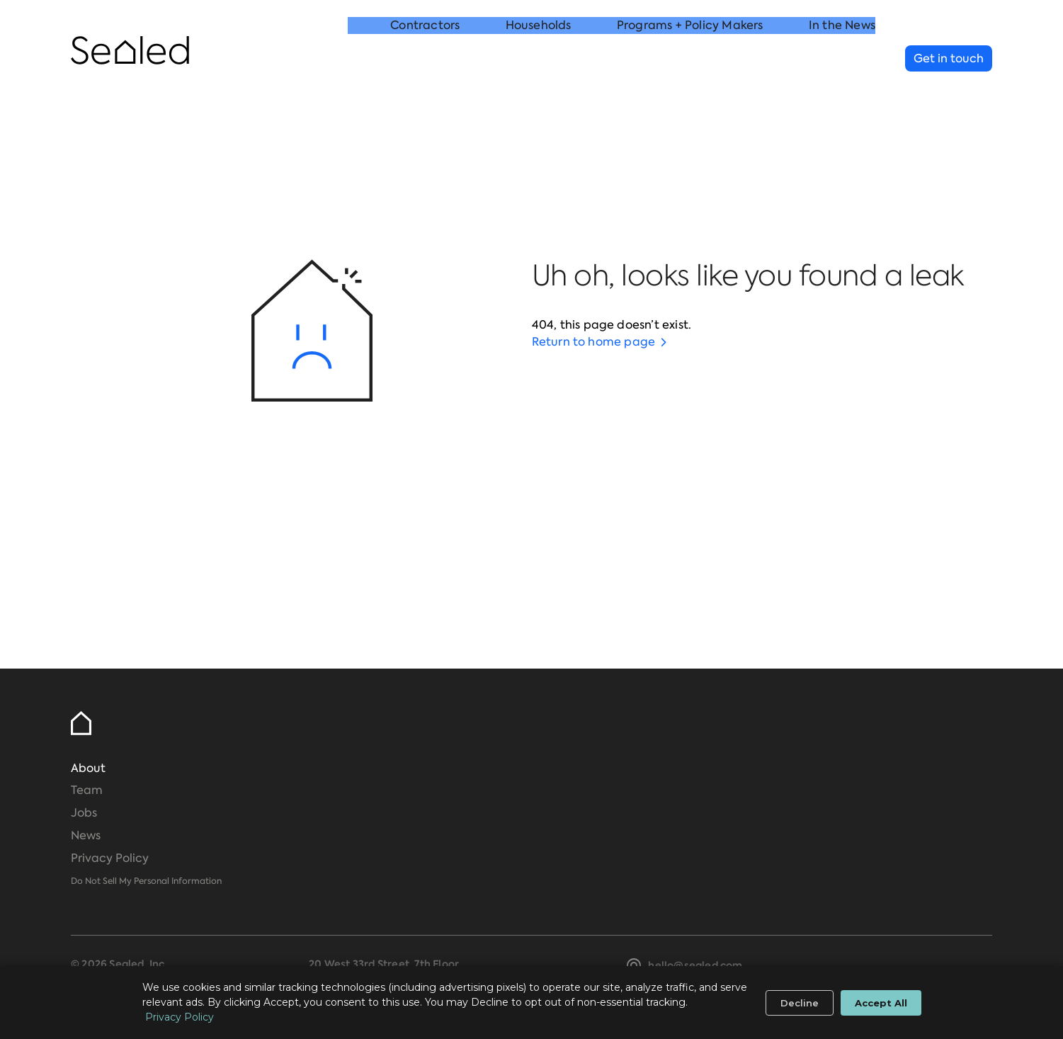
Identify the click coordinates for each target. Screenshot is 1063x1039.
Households (539, 59)
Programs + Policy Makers (690, 59)
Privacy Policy (110, 858)
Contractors (425, 59)
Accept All (881, 1003)
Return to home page (594, 341)
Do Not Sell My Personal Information (146, 881)
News (86, 835)
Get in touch (949, 58)
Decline (799, 1003)
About (88, 768)
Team (87, 790)
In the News (842, 59)
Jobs (84, 812)
